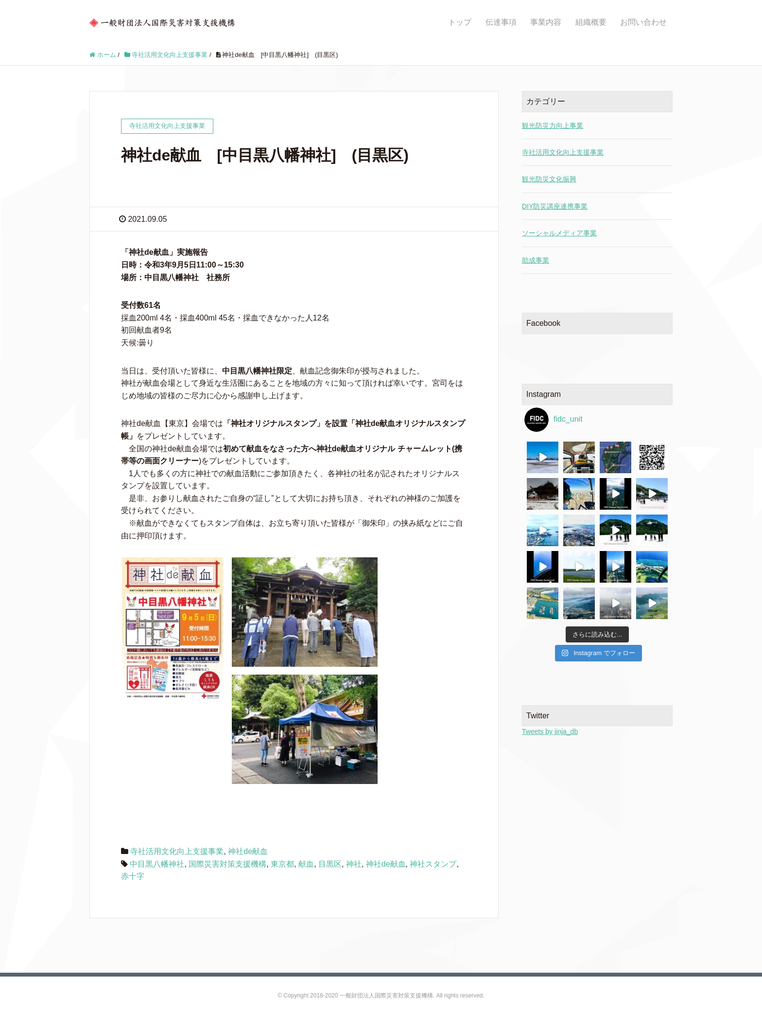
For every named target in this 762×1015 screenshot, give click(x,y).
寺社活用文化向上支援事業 (177, 851)
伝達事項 (501, 22)
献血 (306, 864)
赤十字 (132, 876)
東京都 (282, 864)
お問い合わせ (643, 22)
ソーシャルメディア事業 (559, 233)
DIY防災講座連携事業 (555, 206)
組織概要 (590, 22)
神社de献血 (248, 851)
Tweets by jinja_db (550, 731)
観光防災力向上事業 (552, 125)
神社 (354, 864)
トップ (459, 22)
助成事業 (535, 260)
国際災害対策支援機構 (227, 864)
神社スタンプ (433, 864)
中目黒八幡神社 (157, 864)
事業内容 (545, 22)
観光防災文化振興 (549, 179)
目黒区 (330, 864)
